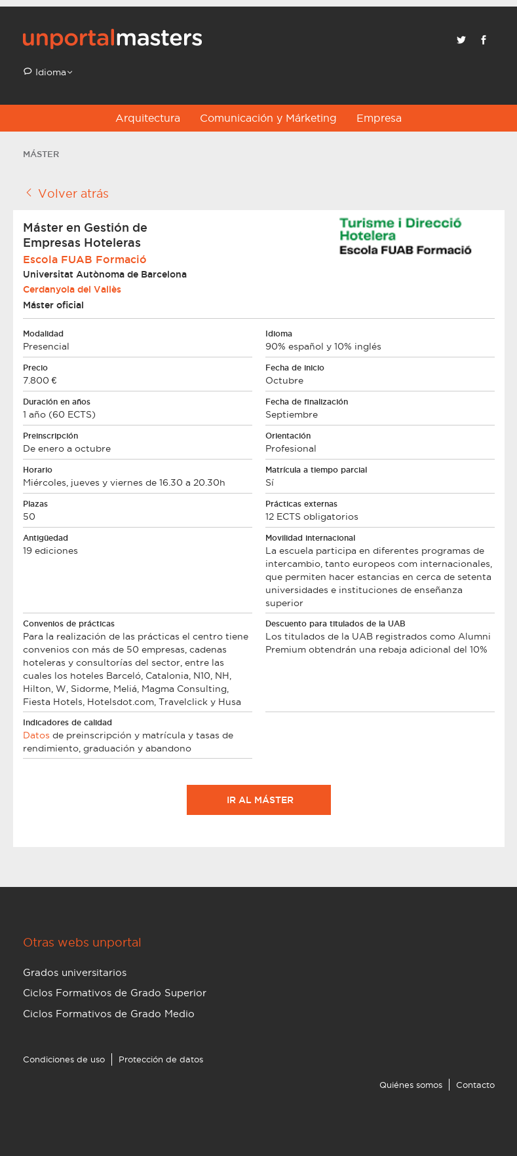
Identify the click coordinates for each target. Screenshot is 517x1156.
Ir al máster (259, 800)
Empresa (379, 118)
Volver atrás (66, 193)
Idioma (49, 72)
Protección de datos (161, 1059)
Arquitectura (147, 118)
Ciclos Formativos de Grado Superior (114, 992)
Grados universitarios (74, 972)
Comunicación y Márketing (268, 118)
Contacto (475, 1084)
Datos (36, 735)
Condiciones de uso (64, 1059)
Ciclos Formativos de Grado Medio (109, 1013)
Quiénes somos (410, 1084)
